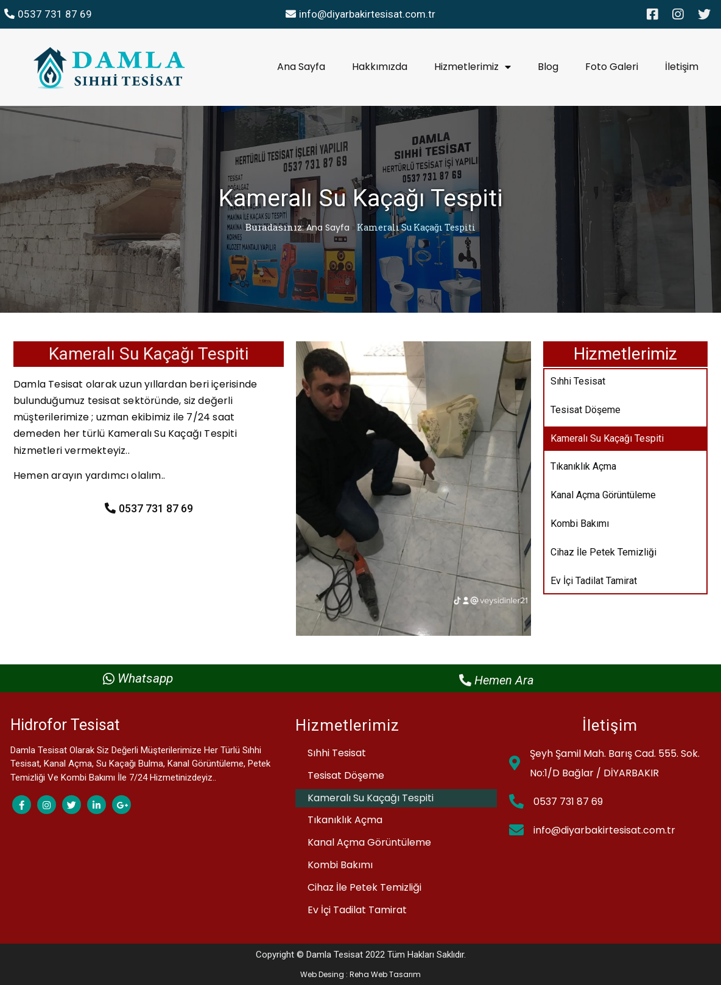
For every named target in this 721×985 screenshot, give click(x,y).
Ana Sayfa (328, 227)
